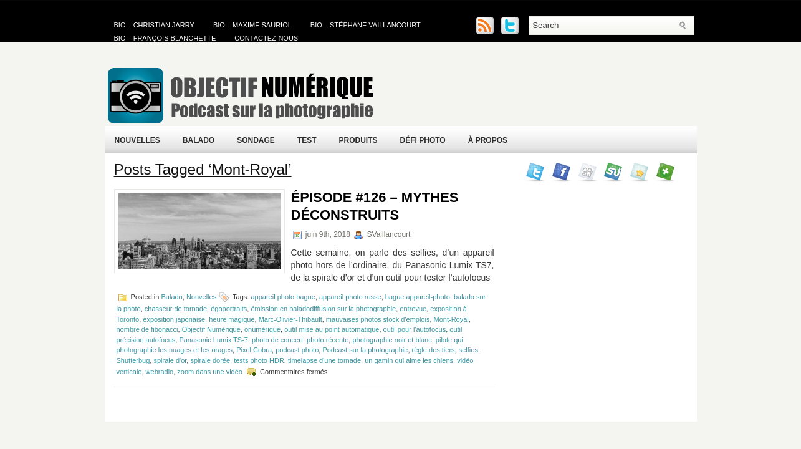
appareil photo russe (350, 297)
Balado (198, 140)
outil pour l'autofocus (414, 329)
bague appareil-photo (417, 297)
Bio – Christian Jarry (154, 25)
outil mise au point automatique (331, 329)
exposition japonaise (174, 319)
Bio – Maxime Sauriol (252, 25)
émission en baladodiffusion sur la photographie (323, 308)
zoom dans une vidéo (209, 371)
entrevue (413, 308)
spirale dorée (210, 360)
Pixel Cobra (254, 350)
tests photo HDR (259, 360)
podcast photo (297, 350)
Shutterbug (133, 360)
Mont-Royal (451, 319)
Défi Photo (423, 140)
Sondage (256, 140)
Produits (358, 140)
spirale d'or (169, 360)
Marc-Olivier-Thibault (290, 319)
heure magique (231, 319)
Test (307, 140)
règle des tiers (433, 350)
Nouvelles (137, 140)
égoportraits (229, 308)
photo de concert (277, 340)
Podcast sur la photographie (365, 350)
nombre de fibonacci (147, 329)
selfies (468, 350)
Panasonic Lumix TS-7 (213, 340)
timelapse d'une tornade (324, 360)
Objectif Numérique (211, 329)
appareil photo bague (283, 297)
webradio (160, 371)
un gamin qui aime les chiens (409, 360)
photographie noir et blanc (391, 340)
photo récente (327, 340)
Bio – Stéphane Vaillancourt (365, 25)
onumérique (262, 329)
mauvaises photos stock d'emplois (378, 319)
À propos (487, 140)
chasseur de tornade (176, 308)
